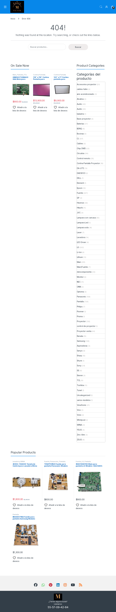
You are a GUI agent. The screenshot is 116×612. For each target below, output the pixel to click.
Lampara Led (82, 222)
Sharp (79, 355)
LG (78, 247)
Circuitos (81, 153)
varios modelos (83, 400)
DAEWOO (81, 173)
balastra (80, 114)
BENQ (79, 128)
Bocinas (80, 133)
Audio (79, 104)
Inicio (13, 18)
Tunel (79, 390)
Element (80, 183)
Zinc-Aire (81, 434)
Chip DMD (81, 148)
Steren (80, 375)
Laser (79, 232)
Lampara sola (83, 227)
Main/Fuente (82, 267)
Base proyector (84, 119)
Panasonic (81, 296)
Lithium (80, 257)
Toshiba (80, 385)
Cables (80, 143)
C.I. (78, 138)
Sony (79, 365)
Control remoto (83, 158)
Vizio (79, 415)
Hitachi (80, 208)
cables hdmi (82, 89)
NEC (79, 282)
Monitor (80, 277)
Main (14, 75)
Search (100, 6)
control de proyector (86, 326)
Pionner (80, 311)
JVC (79, 212)
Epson (79, 188)
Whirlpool (81, 420)
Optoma (80, 291)
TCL (25, 75)
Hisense (80, 203)
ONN (79, 287)
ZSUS (79, 439)
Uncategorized (83, 395)
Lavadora (81, 237)
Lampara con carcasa (86, 217)
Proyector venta (84, 331)
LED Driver (81, 242)
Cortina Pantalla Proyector (39, 75)
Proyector (81, 321)
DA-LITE (80, 168)
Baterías (80, 124)
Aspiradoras (82, 346)
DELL (79, 178)
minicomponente (84, 272)
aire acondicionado (85, 94)
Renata (80, 336)
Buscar (78, 47)
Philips (80, 306)
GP (78, 198)
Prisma (80, 316)
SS (78, 370)
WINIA (79, 425)
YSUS (79, 430)
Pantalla (20, 75)
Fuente (80, 193)
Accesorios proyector (86, 84)
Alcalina (80, 99)
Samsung (81, 341)
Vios (79, 410)
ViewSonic (81, 405)
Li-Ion (79, 252)
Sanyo (80, 350)
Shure (79, 360)
